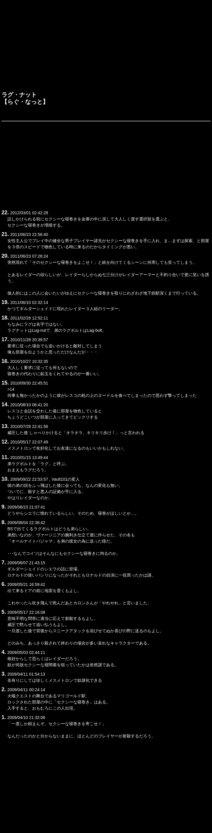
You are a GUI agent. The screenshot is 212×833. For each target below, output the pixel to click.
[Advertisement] (106, 47)
